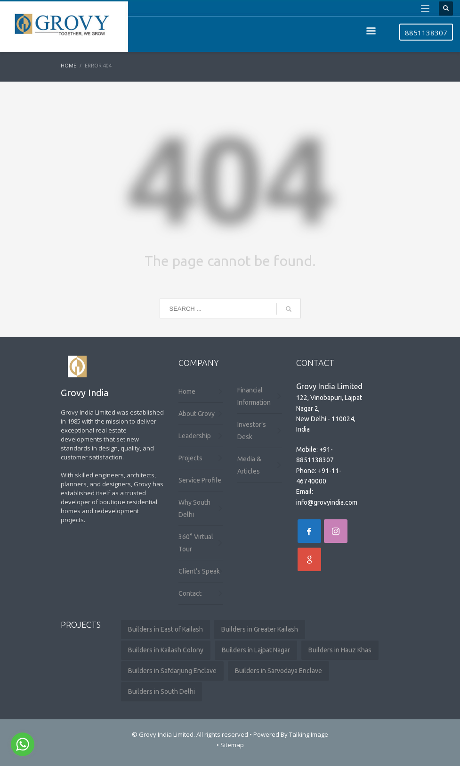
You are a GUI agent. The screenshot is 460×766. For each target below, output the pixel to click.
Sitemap (232, 745)
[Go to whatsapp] (22, 744)
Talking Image (308, 734)
